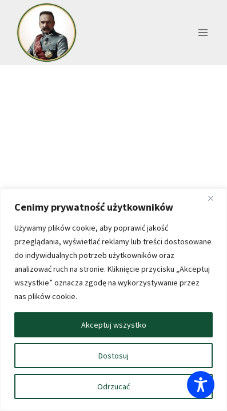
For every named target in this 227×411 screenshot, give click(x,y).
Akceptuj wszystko (113, 325)
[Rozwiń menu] (202, 33)
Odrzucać (113, 386)
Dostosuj (113, 355)
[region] (113, 299)
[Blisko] (215, 198)
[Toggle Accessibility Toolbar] (201, 385)
